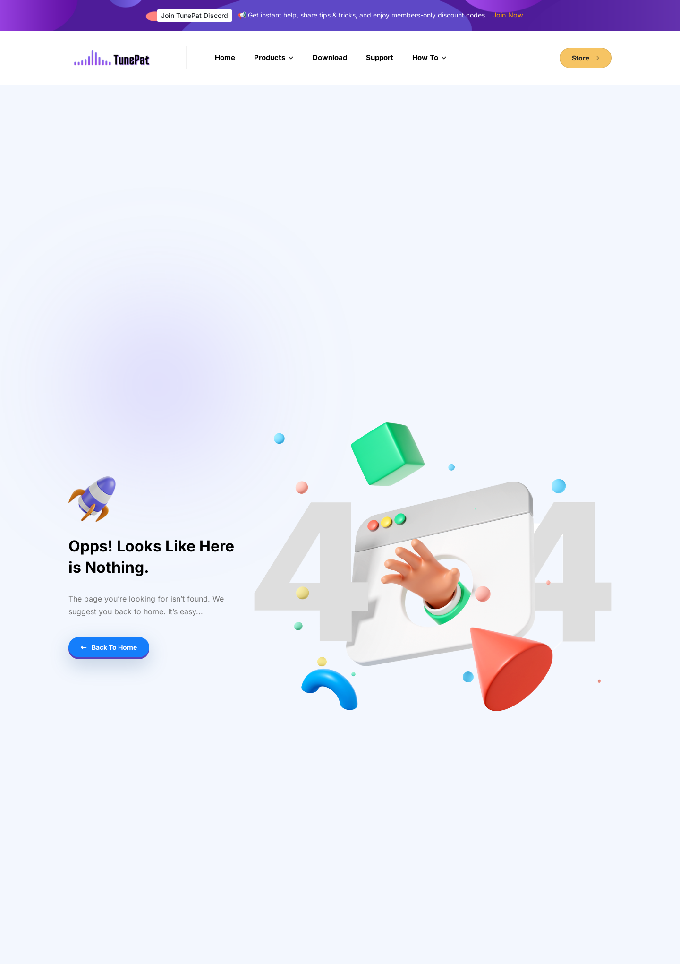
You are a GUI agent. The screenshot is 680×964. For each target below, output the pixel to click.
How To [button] (426, 57)
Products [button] (270, 57)
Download (330, 57)
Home (225, 57)
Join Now (508, 15)
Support (379, 57)
